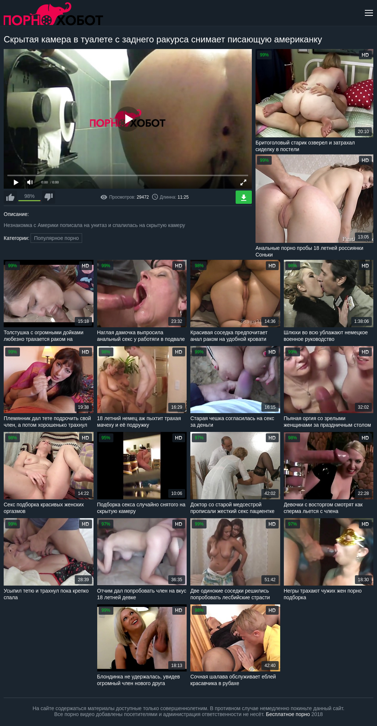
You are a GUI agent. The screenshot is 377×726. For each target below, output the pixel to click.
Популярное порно (56, 238)
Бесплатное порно (288, 714)
